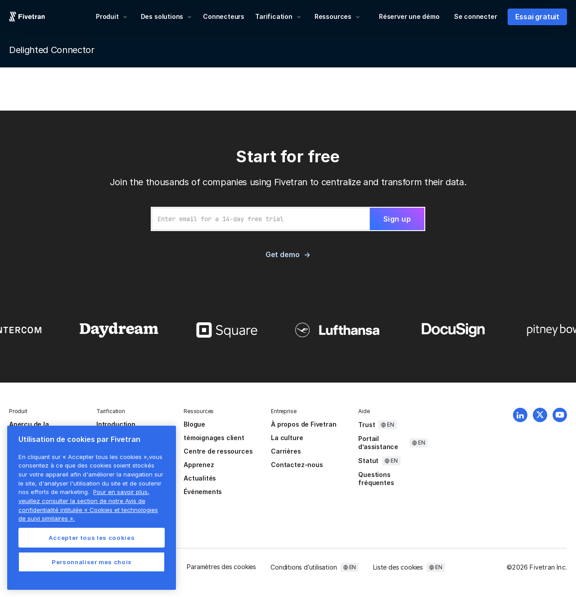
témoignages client (214, 437)
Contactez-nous (297, 464)
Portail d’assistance (378, 442)
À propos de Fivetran (303, 424)
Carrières (286, 451)
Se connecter (475, 16)
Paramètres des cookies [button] (221, 566)
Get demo (282, 254)
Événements (203, 491)
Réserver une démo (409, 16)
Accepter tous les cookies (92, 537)
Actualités (200, 478)
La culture (287, 437)
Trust (366, 424)
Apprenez (199, 464)
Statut (368, 460)
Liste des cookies (398, 567)
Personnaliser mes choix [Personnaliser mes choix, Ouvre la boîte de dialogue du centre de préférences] (91, 562)
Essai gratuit (537, 16)
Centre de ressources (218, 451)
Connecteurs (223, 16)
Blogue (194, 424)
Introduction (115, 424)
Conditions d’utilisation (303, 567)
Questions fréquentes (376, 478)
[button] (112, 16)
